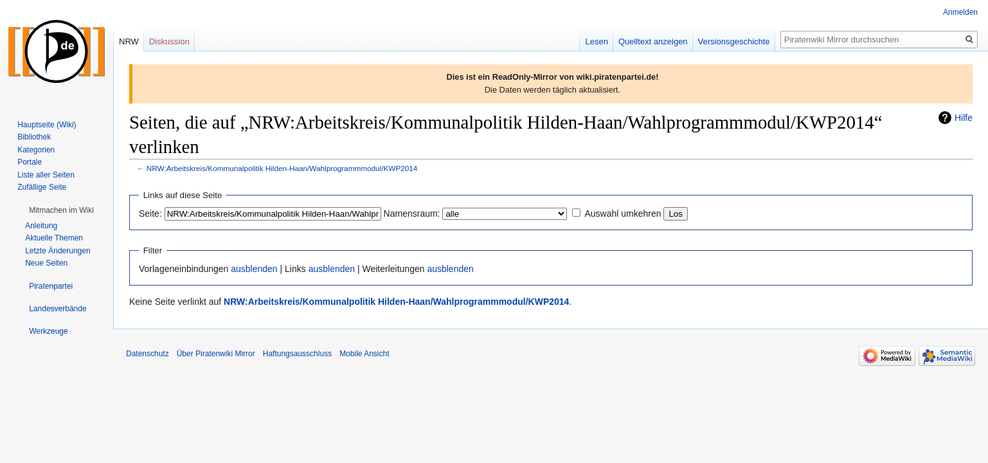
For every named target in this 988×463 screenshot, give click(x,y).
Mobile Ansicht (364, 353)
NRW (129, 41)
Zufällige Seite (41, 187)
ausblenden (254, 269)
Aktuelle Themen (54, 237)
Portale (29, 162)
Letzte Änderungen (57, 250)
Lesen (596, 41)
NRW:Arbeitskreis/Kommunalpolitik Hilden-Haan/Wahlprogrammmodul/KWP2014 (282, 168)
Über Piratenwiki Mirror (216, 353)
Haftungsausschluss (297, 353)
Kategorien (36, 149)
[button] (61, 210)
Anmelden (960, 12)
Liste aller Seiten (46, 174)
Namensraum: (412, 213)
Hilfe (964, 118)
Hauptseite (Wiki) (46, 124)
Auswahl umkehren (622, 213)
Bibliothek (34, 136)
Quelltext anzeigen (653, 41)
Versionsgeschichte (734, 41)
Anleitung (41, 225)
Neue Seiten (46, 263)
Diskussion (169, 41)
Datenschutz (147, 353)
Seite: (150, 213)
